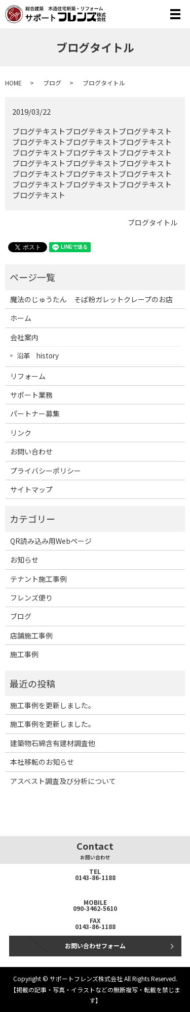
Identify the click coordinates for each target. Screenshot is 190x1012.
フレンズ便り (31, 597)
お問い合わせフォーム (95, 945)
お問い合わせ (31, 451)
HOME (13, 82)
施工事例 (24, 654)
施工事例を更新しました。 (52, 705)
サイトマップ (31, 489)
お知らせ (24, 560)
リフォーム (28, 376)
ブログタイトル (152, 222)
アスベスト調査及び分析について (63, 781)
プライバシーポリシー (45, 471)
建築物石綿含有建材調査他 (52, 743)
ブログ (52, 82)
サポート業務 (31, 395)
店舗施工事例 (31, 635)
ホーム (20, 318)
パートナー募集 (35, 413)
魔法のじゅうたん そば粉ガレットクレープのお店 (91, 299)
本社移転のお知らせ (42, 762)
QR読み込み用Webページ (51, 541)
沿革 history (38, 355)
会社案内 (24, 337)
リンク (20, 433)
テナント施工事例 (38, 579)
